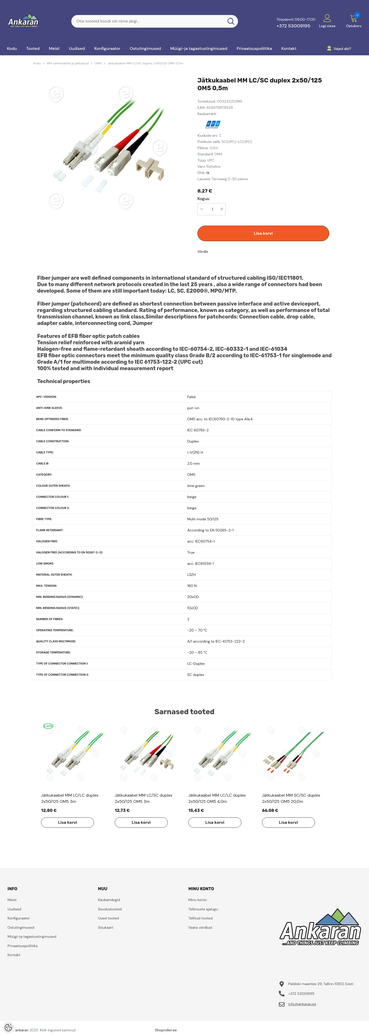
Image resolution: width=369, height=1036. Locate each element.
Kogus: (203, 198)
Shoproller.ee (166, 1030)
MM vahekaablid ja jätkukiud (68, 63)
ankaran (21, 1030)
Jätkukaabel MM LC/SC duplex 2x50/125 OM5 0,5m (145, 63)
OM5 (98, 63)
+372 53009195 (293, 26)
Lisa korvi (263, 233)
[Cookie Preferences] (8, 1027)
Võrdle (202, 251)
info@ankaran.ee (302, 1004)
